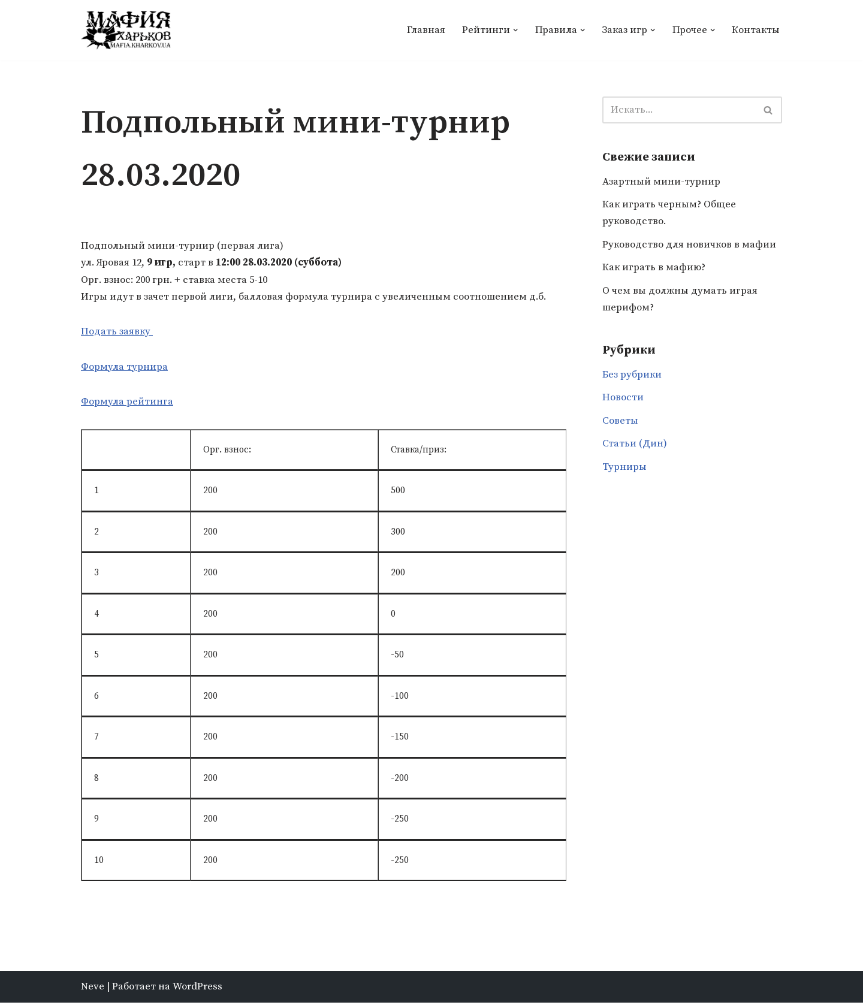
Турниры (624, 471)
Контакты (755, 30)
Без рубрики (632, 378)
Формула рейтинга (127, 404)
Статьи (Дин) (634, 448)
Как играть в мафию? (654, 269)
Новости (623, 401)
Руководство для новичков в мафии (690, 246)
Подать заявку (117, 333)
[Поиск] (678, 110)
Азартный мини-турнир (661, 182)
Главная (424, 30)
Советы (620, 424)
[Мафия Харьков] (126, 30)
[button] (514, 30)
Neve (92, 991)
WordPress (197, 991)
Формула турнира (124, 368)
